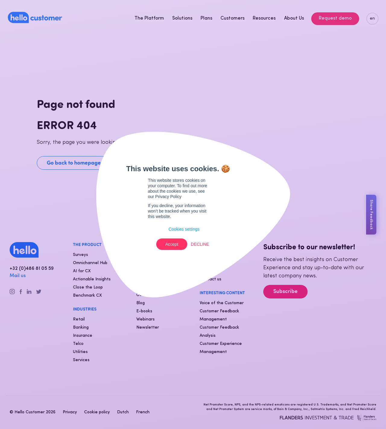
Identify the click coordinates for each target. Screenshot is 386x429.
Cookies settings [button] (184, 229)
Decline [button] (200, 244)
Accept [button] (171, 244)
